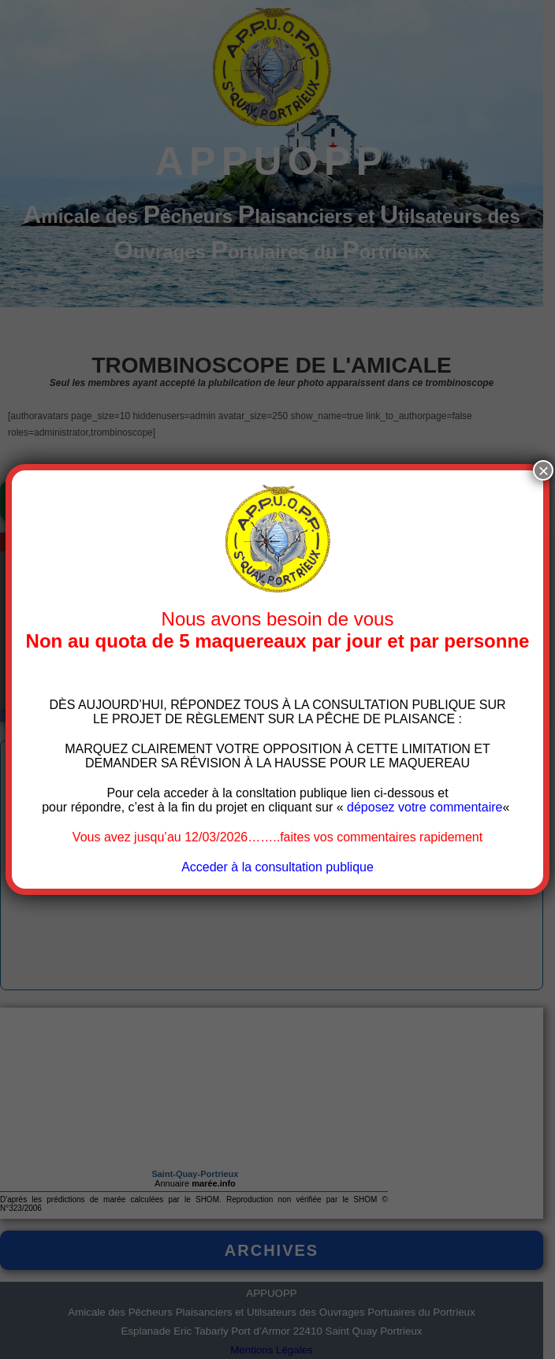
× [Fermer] (543, 470)
